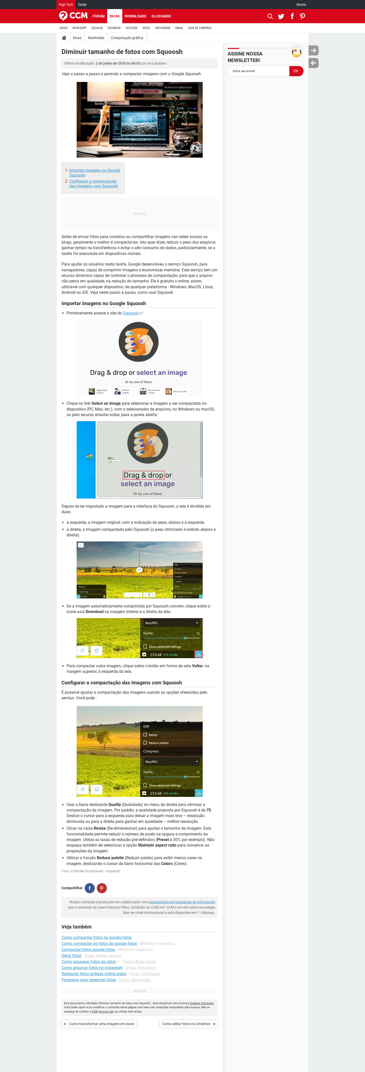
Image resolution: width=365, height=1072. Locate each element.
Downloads (135, 16)
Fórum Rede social (139, 961)
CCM (95, 1011)
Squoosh (131, 313)
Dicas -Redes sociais (102, 955)
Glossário (161, 16)
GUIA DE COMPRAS (199, 28)
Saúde (82, 5)
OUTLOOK (132, 28)
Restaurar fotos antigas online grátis (94, 973)
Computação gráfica (127, 38)
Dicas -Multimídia (145, 973)
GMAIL (179, 28)
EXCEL (146, 28)
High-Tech (66, 5)
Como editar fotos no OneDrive (186, 1024)
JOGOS (63, 28)
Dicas (115, 16)
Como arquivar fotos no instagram (92, 967)
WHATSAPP (79, 28)
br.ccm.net (106, 1011)
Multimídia (96, 38)
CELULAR (97, 28)
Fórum (99, 16)
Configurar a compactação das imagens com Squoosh (93, 183)
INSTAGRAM (162, 28)
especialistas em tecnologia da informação (182, 902)
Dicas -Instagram (141, 967)
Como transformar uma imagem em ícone (101, 1024)
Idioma (301, 5)
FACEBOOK (114, 28)
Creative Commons (202, 1003)
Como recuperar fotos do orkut (89, 961)
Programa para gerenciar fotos (89, 979)
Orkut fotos (71, 955)
